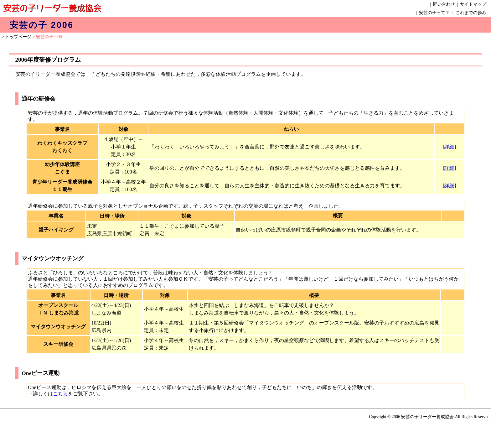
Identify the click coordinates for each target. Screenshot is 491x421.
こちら (60, 393)
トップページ (18, 36)
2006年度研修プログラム (47, 59)
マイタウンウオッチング (53, 258)
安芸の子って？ (434, 12)
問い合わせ (444, 4)
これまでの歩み (471, 12)
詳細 (449, 146)
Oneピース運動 (40, 373)
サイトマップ (473, 4)
